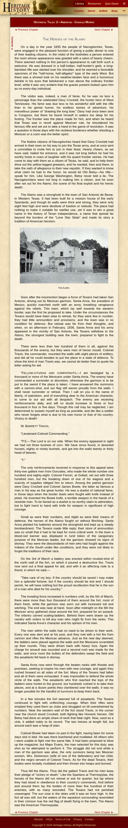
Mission (38, 819)
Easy (115, 10)
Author (103, 10)
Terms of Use (63, 819)
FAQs (49, 819)
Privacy (77, 819)
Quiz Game (111, 3)
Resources (94, 3)
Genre (91, 10)
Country (79, 10)
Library (79, 3)
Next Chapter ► (104, 29)
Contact (89, 819)
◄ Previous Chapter (26, 29)
